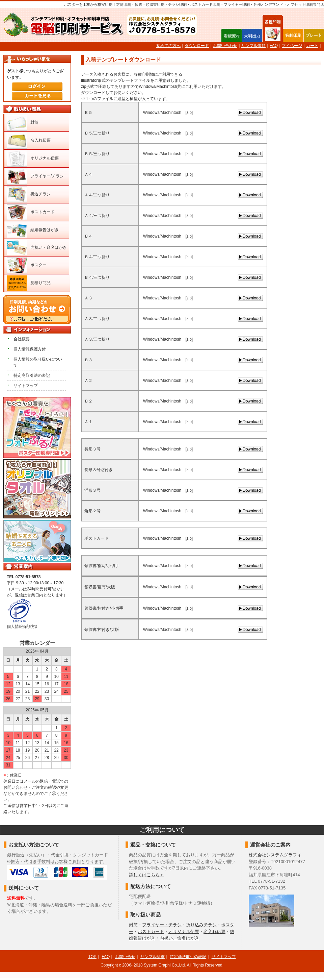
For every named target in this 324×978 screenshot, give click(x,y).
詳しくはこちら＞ (146, 874)
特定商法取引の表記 (188, 956)
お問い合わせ (225, 45)
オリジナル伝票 (44, 158)
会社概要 (22, 339)
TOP (92, 956)
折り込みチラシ (201, 924)
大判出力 (252, 35)
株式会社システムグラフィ (275, 854)
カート (312, 45)
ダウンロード (197, 45)
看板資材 (231, 35)
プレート (314, 35)
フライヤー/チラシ (47, 176)
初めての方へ (168, 45)
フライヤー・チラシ (162, 924)
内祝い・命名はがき (48, 247)
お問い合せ (125, 956)
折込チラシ (40, 194)
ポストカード (42, 212)
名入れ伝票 (40, 140)
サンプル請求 (152, 956)
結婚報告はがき (44, 229)
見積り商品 (40, 282)
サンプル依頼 (253, 45)
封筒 (34, 122)
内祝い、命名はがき (179, 937)
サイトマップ (26, 385)
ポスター (38, 265)
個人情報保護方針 (30, 349)
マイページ (292, 45)
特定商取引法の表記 (32, 375)
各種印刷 (273, 35)
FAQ (274, 45)
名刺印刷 (293, 35)
